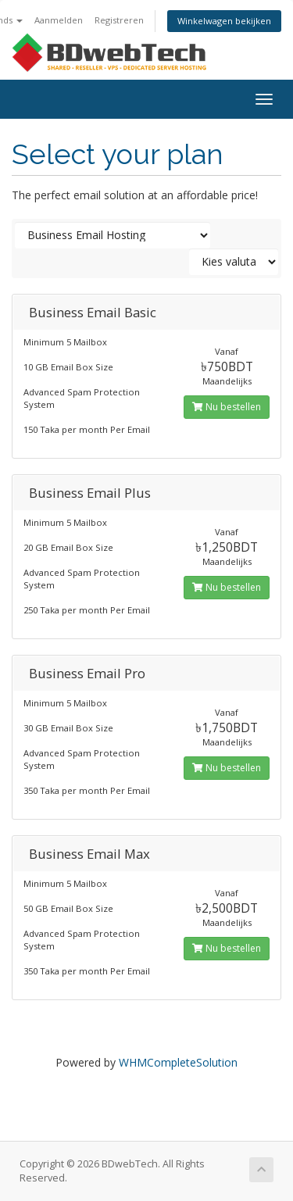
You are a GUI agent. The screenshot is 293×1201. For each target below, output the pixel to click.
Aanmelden (58, 20)
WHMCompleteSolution (178, 1062)
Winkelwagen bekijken (224, 21)
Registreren (119, 20)
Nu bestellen (226, 406)
